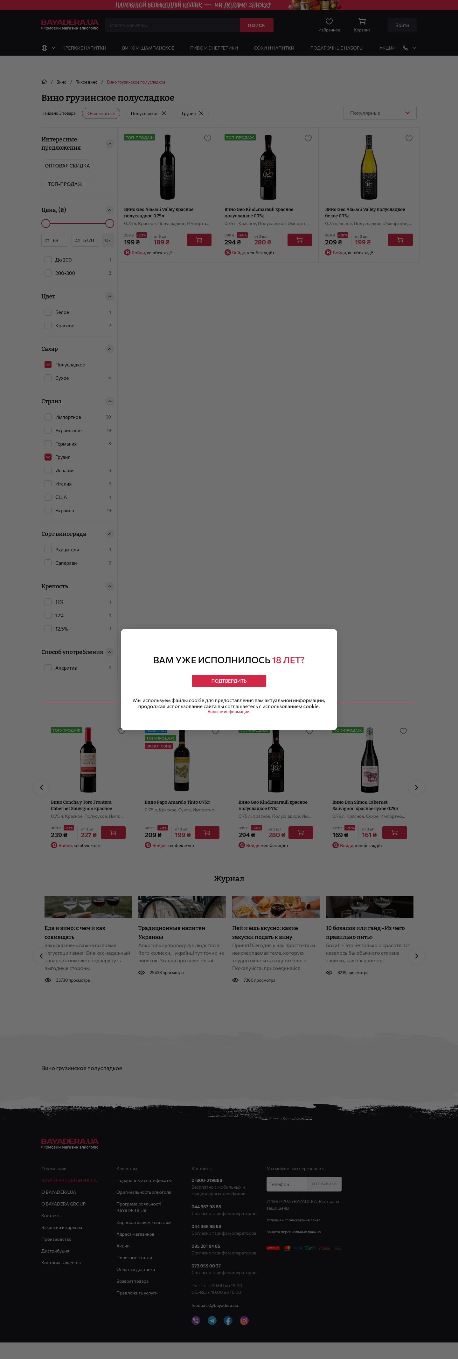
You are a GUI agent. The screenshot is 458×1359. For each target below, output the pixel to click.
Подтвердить (229, 677)
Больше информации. (229, 716)
